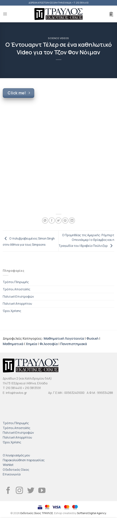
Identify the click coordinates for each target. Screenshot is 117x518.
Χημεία (31, 344)
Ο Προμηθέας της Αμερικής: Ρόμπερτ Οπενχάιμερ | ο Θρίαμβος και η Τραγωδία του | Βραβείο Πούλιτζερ (86, 240)
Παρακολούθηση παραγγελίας (24, 460)
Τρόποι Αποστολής (16, 289)
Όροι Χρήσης (12, 311)
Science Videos (58, 38)
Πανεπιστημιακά (73, 344)
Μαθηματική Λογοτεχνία (64, 338)
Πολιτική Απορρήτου (17, 304)
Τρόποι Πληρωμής (16, 282)
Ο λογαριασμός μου (16, 455)
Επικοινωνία (11, 474)
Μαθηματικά (13, 344)
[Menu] (5, 13)
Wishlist (8, 465)
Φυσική (92, 338)
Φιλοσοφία (49, 344)
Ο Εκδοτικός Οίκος (16, 470)
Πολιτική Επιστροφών (18, 296)
